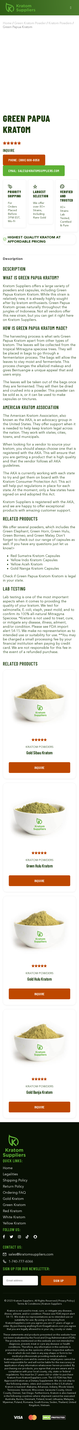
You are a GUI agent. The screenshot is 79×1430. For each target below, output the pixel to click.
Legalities (10, 1174)
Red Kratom (12, 1211)
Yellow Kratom (14, 1223)
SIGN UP (58, 1280)
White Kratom (14, 1217)
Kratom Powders (60, 23)
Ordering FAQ (14, 1192)
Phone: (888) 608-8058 (24, 160)
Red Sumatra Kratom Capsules (35, 556)
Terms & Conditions (28, 1303)
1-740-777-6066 (18, 1261)
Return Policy (13, 1186)
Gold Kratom (13, 1199)
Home (7, 23)
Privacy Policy (65, 1300)
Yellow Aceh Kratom (26, 564)
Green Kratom (14, 1205)
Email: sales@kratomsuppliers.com (33, 171)
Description (13, 259)
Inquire (39, 767)
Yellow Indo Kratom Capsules (34, 560)
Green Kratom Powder (30, 23)
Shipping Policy (15, 1180)
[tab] (13, 259)
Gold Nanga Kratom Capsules (34, 568)
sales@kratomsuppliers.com (28, 1254)
